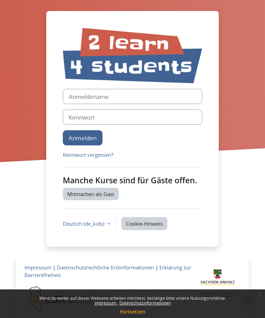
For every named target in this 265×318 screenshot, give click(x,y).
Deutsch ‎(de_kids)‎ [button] (84, 223)
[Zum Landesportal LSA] (217, 284)
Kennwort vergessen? (88, 154)
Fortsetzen (132, 311)
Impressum (106, 303)
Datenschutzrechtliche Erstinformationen (105, 267)
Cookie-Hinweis (144, 223)
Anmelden (83, 138)
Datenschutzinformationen (145, 303)
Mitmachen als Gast (90, 194)
